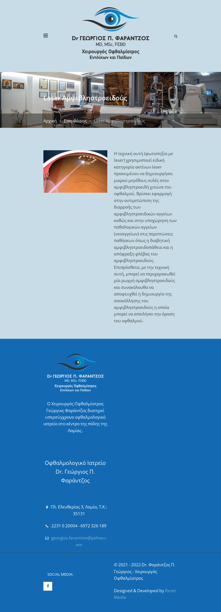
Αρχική (50, 121)
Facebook (47, 586)
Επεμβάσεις (75, 121)
